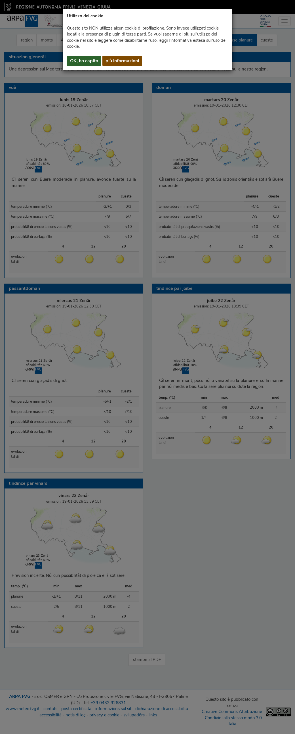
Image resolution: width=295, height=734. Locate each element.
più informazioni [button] (122, 61)
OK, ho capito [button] (84, 61)
